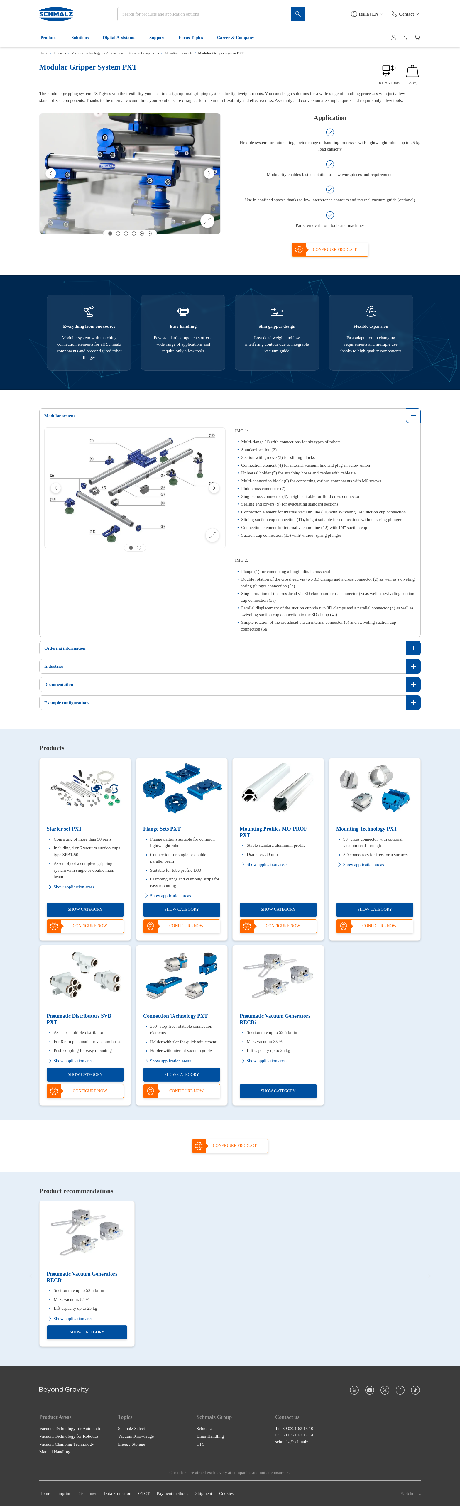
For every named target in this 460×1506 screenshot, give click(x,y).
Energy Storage (131, 1443)
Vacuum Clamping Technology (66, 1443)
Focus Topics (194, 37)
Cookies (226, 1493)
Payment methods (172, 1493)
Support (160, 37)
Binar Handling (210, 1436)
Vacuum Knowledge (136, 1436)
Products (52, 37)
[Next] (209, 173)
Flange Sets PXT (162, 829)
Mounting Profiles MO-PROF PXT (273, 832)
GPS (201, 1443)
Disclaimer (87, 1493)
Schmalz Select (131, 1428)
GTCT (144, 1493)
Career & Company (239, 37)
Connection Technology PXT (175, 1016)
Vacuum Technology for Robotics (69, 1436)
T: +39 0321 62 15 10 (294, 1428)
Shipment (203, 1493)
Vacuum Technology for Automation (97, 53)
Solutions (83, 37)
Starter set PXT (64, 829)
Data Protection (117, 1493)
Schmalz (204, 1428)
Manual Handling (54, 1451)
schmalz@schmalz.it (293, 1441)
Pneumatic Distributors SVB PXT (79, 1019)
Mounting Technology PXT (366, 829)
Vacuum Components (144, 53)
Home (43, 53)
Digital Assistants (122, 37)
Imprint (63, 1493)
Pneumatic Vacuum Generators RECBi (275, 1019)
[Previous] (50, 173)
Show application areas (70, 886)
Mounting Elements (178, 53)
